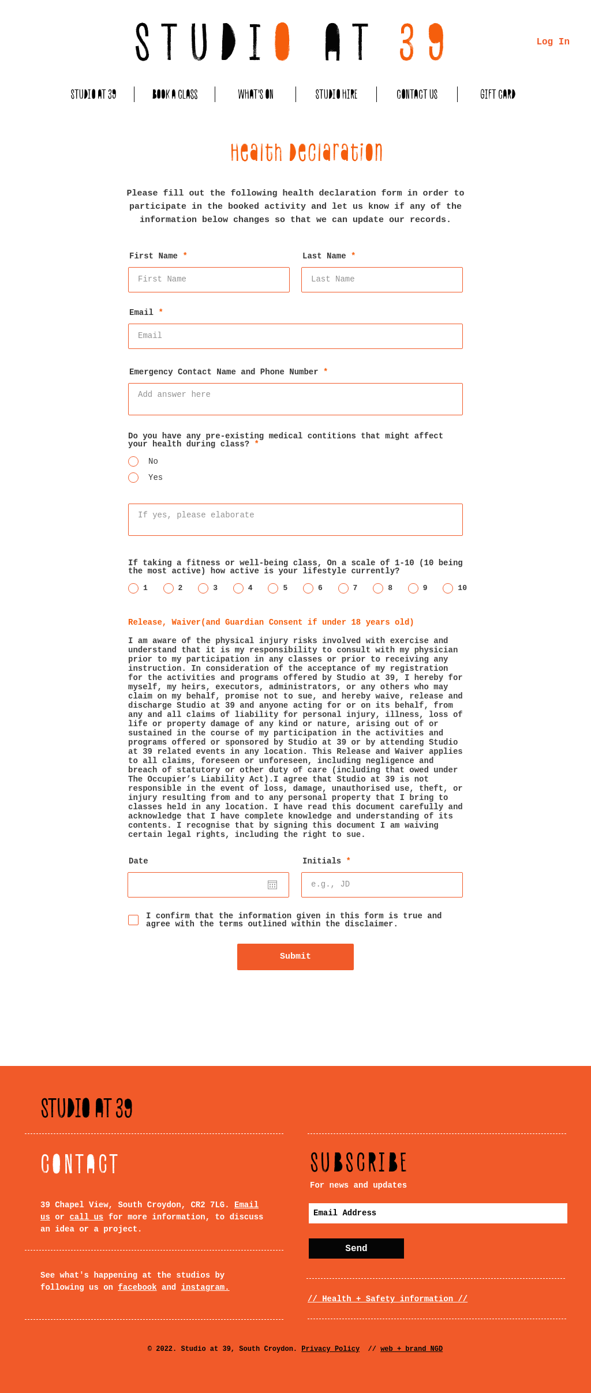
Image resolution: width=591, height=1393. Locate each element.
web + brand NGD (411, 1349)
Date (138, 861)
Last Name (324, 256)
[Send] (356, 1248)
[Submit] (295, 957)
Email (141, 313)
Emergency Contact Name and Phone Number (224, 372)
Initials (321, 861)
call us (86, 1217)
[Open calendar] (272, 884)
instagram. (205, 1287)
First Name (153, 256)
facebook (137, 1287)
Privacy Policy (330, 1349)
